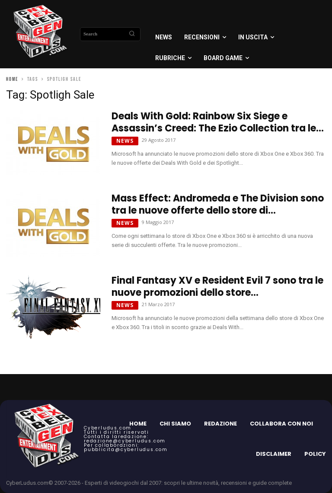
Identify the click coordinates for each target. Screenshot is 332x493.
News (125, 140)
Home (12, 79)
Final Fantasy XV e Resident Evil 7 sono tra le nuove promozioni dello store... (217, 286)
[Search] (131, 34)
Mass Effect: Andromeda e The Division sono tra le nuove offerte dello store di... (218, 204)
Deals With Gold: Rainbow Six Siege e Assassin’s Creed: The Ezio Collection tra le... (218, 122)
